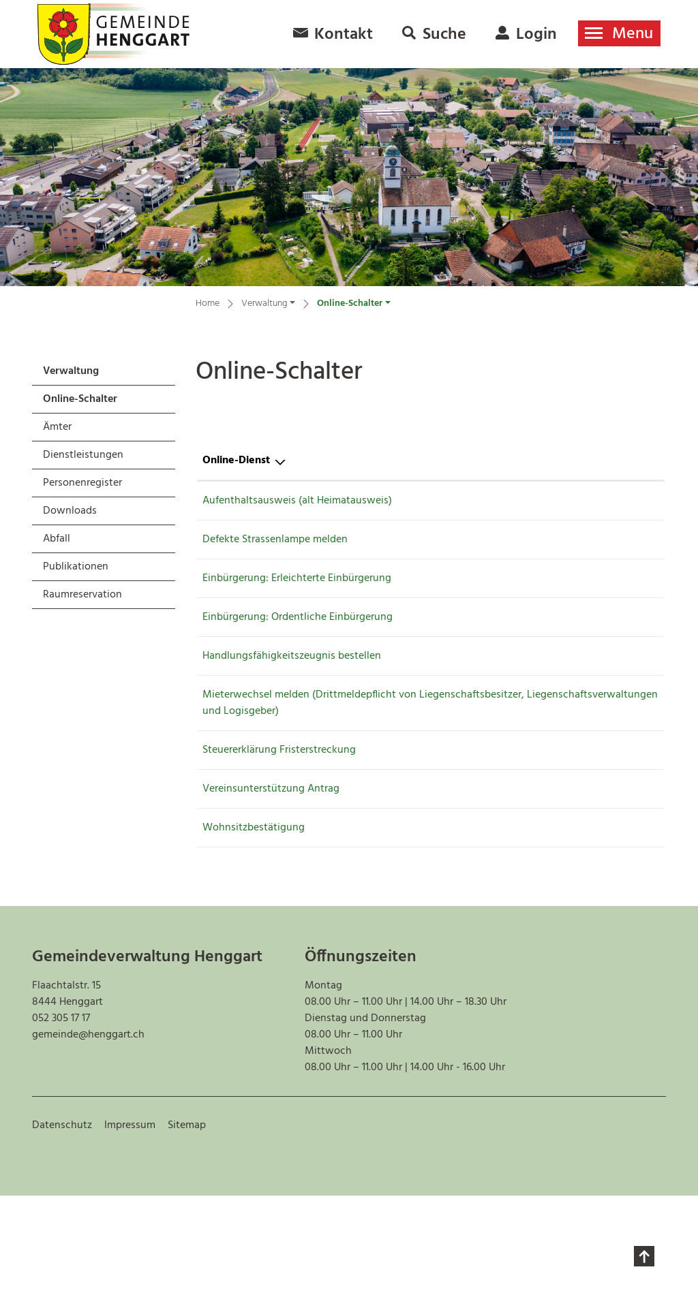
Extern (633, 561)
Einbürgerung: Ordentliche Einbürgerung (297, 647)
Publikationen (75, 567)
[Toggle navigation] (619, 33)
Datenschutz (62, 1240)
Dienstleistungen (83, 455)
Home (207, 304)
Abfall (56, 539)
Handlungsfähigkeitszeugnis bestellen (291, 691)
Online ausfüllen (559, 510)
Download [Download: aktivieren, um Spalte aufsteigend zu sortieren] (618, 460)
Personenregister (82, 483)
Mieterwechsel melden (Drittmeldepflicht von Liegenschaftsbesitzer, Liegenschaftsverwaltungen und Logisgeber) (332, 765)
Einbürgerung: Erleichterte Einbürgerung (296, 603)
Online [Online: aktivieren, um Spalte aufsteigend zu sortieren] (539, 460)
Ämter (57, 427)
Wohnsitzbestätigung (253, 923)
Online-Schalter (79, 401)
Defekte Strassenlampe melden (275, 558)
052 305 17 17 (61, 1133)
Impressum (129, 1240)
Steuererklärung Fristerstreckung (279, 821)
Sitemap (187, 1240)
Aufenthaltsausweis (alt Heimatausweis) (297, 501)
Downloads (70, 511)
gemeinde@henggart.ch (88, 1149)
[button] (268, 305)
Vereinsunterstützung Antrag (270, 879)
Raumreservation (82, 595)
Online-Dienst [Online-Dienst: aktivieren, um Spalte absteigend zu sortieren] (236, 460)
